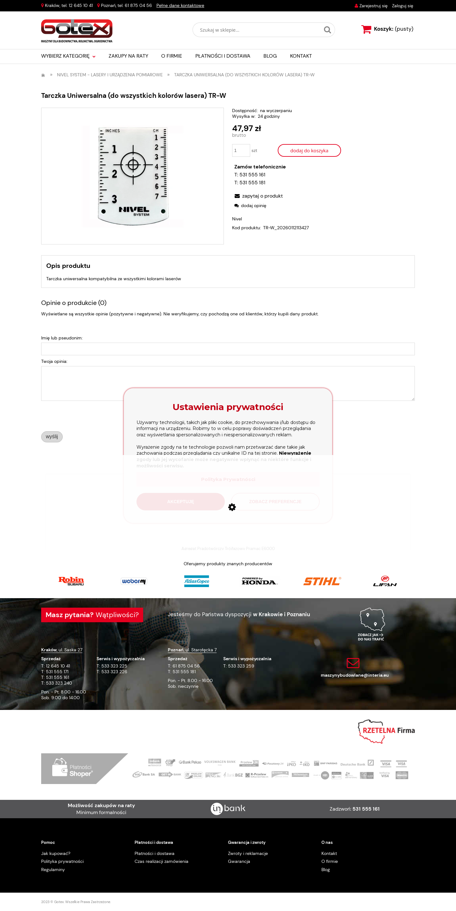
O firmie (329, 861)
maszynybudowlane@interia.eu (355, 675)
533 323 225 (114, 666)
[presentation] (85, 415)
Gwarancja (239, 861)
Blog (325, 869)
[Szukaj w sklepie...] (327, 29)
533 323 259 (241, 666)
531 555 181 (252, 182)
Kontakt (329, 853)
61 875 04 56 (138, 5)
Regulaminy (53, 869)
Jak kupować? (55, 853)
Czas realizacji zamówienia (161, 861)
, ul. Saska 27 (61, 650)
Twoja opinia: (54, 361)
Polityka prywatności (62, 861)
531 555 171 (57, 671)
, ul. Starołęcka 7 (192, 650)
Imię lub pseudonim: (62, 338)
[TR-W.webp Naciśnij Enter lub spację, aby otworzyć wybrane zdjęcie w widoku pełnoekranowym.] (133, 176)
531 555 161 (252, 174)
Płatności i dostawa (154, 853)
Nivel (237, 219)
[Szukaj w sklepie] (257, 30)
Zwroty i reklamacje (248, 853)
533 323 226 (114, 671)
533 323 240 (59, 683)
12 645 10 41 (81, 5)
